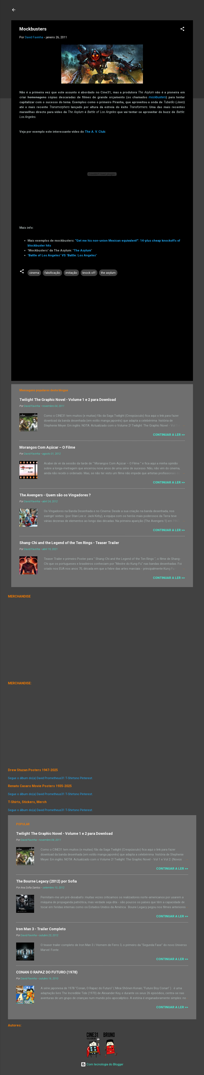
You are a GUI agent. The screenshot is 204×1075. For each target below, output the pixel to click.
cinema (34, 273)
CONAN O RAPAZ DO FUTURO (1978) (47, 972)
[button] (182, 29)
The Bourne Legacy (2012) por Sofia (46, 881)
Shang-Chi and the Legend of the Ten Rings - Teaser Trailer (69, 543)
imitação (71, 273)
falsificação (52, 273)
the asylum (108, 273)
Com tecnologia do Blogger (102, 1064)
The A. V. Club (95, 132)
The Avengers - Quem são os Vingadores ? (55, 495)
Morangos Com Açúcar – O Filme (47, 447)
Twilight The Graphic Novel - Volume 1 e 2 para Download (67, 399)
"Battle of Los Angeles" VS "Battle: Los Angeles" (62, 255)
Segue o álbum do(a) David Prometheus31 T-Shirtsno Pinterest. (50, 778)
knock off (89, 273)
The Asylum (82, 250)
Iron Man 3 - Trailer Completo (41, 929)
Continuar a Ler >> (169, 435)
